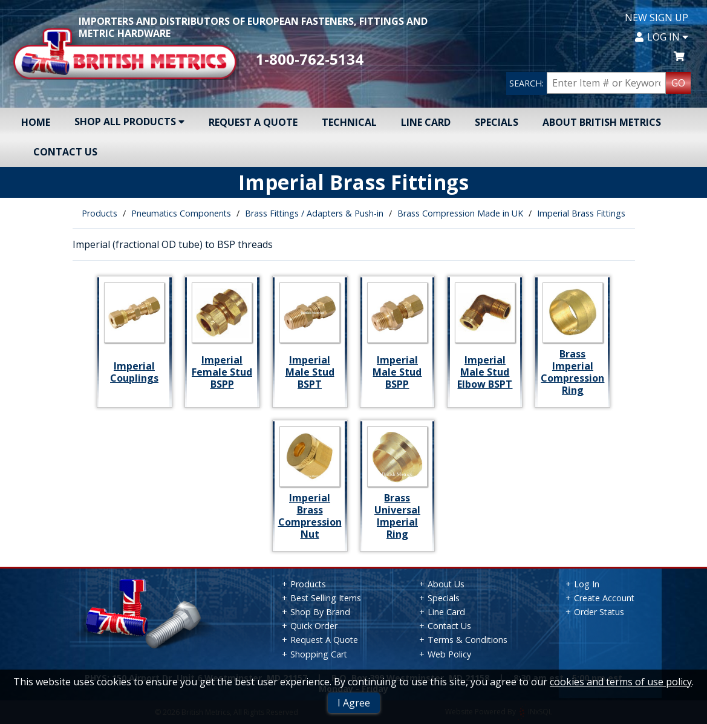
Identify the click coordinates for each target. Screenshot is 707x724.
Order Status (599, 612)
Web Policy (449, 654)
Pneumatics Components (181, 213)
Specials (496, 122)
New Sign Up (656, 17)
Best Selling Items (325, 598)
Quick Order (313, 625)
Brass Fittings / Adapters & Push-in (314, 213)
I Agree (353, 702)
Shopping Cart (318, 654)
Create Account (604, 598)
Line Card (426, 122)
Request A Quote (253, 122)
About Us (446, 584)
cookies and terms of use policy (621, 681)
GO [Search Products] (678, 83)
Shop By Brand (320, 612)
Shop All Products (129, 121)
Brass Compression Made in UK (460, 213)
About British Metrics (601, 122)
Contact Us (65, 151)
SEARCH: (526, 83)
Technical (349, 122)
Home (35, 122)
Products (99, 213)
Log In (661, 36)
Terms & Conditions (467, 639)
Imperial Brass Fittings (581, 213)
